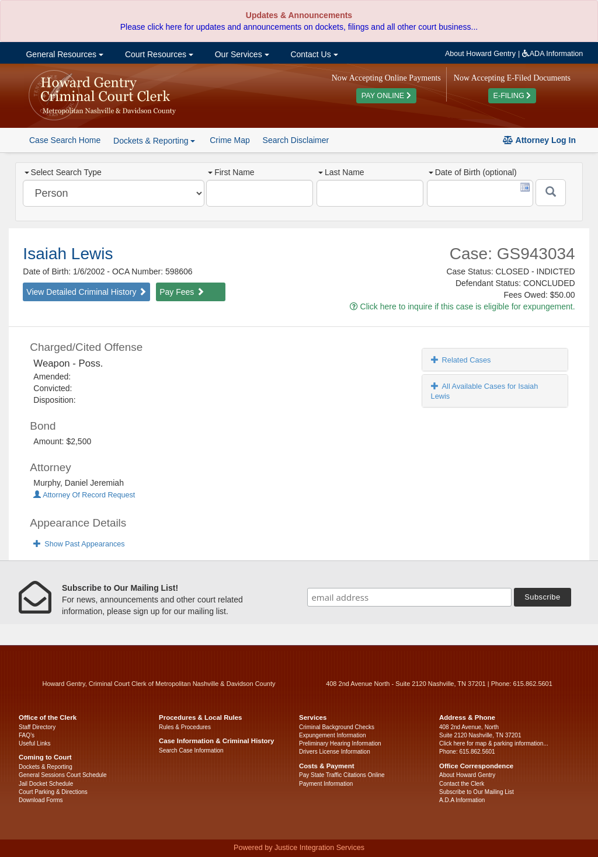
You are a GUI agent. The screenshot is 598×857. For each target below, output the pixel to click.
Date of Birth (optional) (473, 172)
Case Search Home (64, 140)
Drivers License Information (334, 751)
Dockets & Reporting (45, 767)
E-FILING (512, 96)
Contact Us (313, 54)
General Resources (63, 54)
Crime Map (229, 140)
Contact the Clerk (461, 784)
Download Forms (41, 800)
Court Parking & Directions (53, 792)
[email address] (409, 597)
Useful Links (34, 743)
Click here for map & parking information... (493, 743)
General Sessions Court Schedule (63, 775)
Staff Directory (37, 727)
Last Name (341, 172)
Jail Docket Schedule (46, 784)
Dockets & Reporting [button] (154, 140)
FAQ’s (26, 735)
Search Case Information (191, 750)
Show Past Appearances (78, 544)
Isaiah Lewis (68, 254)
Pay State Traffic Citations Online (342, 775)
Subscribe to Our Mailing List (476, 792)
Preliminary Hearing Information (340, 743)
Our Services (241, 54)
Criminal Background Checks (336, 727)
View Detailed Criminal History (86, 292)
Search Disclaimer (296, 140)
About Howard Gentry (480, 54)
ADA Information (552, 54)
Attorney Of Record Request (84, 495)
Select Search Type (63, 172)
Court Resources (158, 54)
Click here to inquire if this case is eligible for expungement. (462, 306)
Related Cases (461, 360)
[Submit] (551, 192)
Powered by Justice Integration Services (299, 848)
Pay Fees (181, 292)
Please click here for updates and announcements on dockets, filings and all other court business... (299, 27)
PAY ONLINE (386, 96)
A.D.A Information (462, 800)
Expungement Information (332, 735)
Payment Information (326, 784)
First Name (231, 172)
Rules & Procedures (185, 727)
